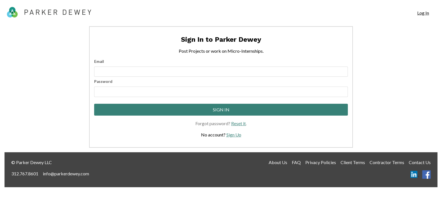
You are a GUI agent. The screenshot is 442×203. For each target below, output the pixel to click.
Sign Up (233, 134)
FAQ (296, 162)
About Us (278, 162)
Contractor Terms (387, 162)
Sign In (221, 109)
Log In (423, 13)
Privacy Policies (320, 162)
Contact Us (420, 162)
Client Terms (353, 162)
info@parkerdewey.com (66, 173)
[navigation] (423, 13)
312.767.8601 (24, 173)
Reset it (238, 123)
